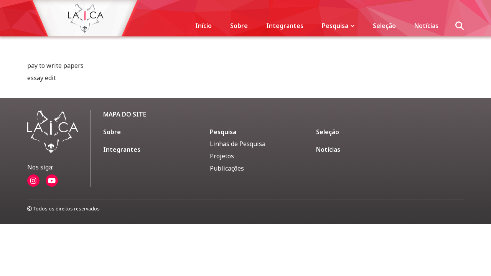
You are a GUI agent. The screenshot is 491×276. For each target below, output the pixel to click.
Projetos (222, 156)
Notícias (426, 25)
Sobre (239, 25)
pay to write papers (55, 65)
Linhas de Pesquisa (237, 144)
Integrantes (284, 25)
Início (203, 25)
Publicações (227, 168)
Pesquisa (338, 25)
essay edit (41, 78)
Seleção (384, 25)
